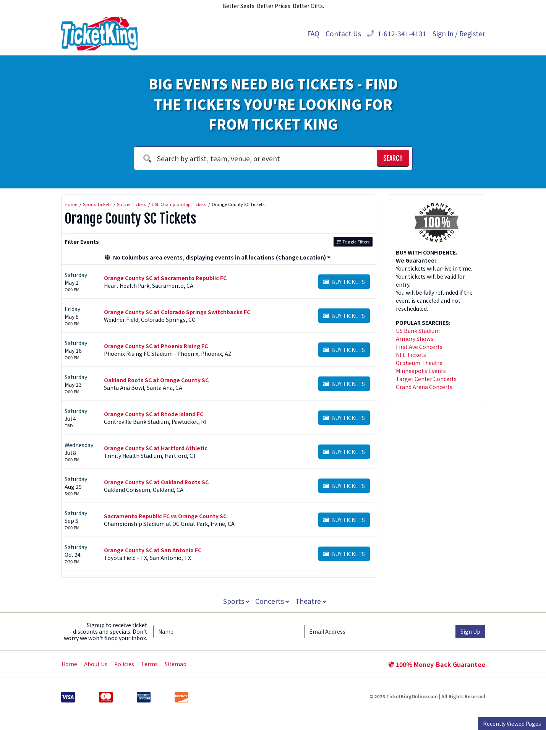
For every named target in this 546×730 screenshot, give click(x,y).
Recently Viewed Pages (512, 723)
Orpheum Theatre (419, 363)
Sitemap (175, 664)
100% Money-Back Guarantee (436, 664)
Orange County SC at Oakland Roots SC (156, 482)
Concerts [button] (272, 601)
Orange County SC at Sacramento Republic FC (165, 278)
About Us (95, 664)
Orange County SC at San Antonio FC (152, 550)
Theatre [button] (311, 601)
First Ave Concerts (419, 346)
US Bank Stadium (418, 330)
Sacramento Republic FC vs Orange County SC (165, 516)
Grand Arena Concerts (424, 387)
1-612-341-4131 (396, 33)
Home (69, 664)
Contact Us (343, 33)
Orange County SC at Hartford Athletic (155, 448)
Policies (124, 664)
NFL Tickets (411, 355)
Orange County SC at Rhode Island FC (153, 414)
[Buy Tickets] (344, 281)
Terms (149, 664)
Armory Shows (414, 338)
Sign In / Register (459, 33)
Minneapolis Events (421, 371)
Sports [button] (235, 601)
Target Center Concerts (426, 379)
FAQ (313, 33)
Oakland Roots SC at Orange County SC (156, 380)
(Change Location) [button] (303, 257)
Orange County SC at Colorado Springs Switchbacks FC (177, 312)
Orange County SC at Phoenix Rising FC (156, 346)
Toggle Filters (353, 241)
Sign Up (470, 631)
